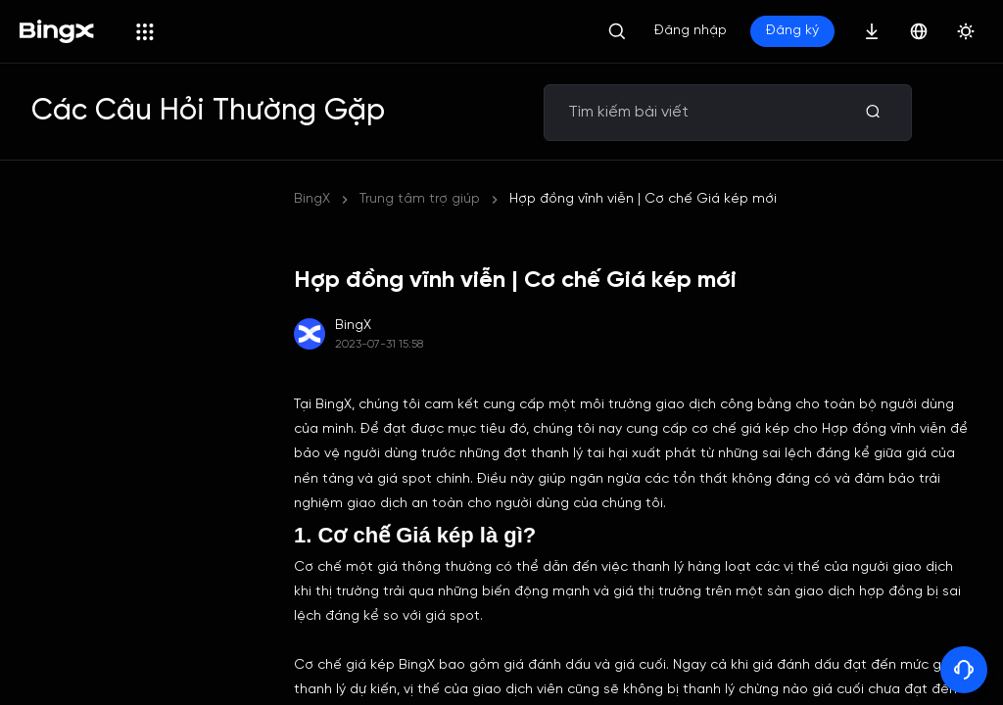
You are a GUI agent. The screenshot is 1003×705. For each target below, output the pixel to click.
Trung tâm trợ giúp (419, 199)
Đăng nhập (690, 31)
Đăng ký (792, 31)
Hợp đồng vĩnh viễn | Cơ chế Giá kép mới (643, 199)
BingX (312, 199)
